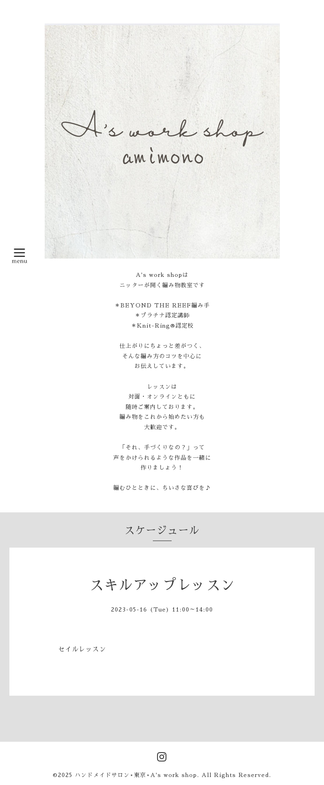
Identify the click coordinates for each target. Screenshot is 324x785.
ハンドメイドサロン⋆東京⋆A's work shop (136, 775)
